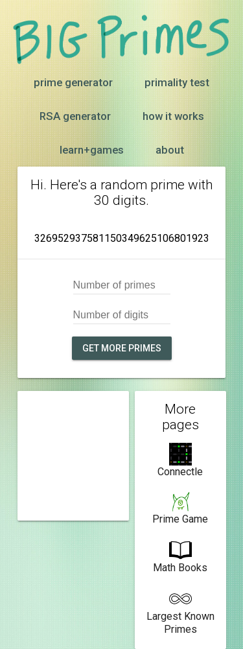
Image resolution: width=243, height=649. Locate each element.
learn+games (92, 149)
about (170, 149)
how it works (173, 116)
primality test (177, 82)
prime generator (73, 82)
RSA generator (75, 116)
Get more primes (121, 348)
